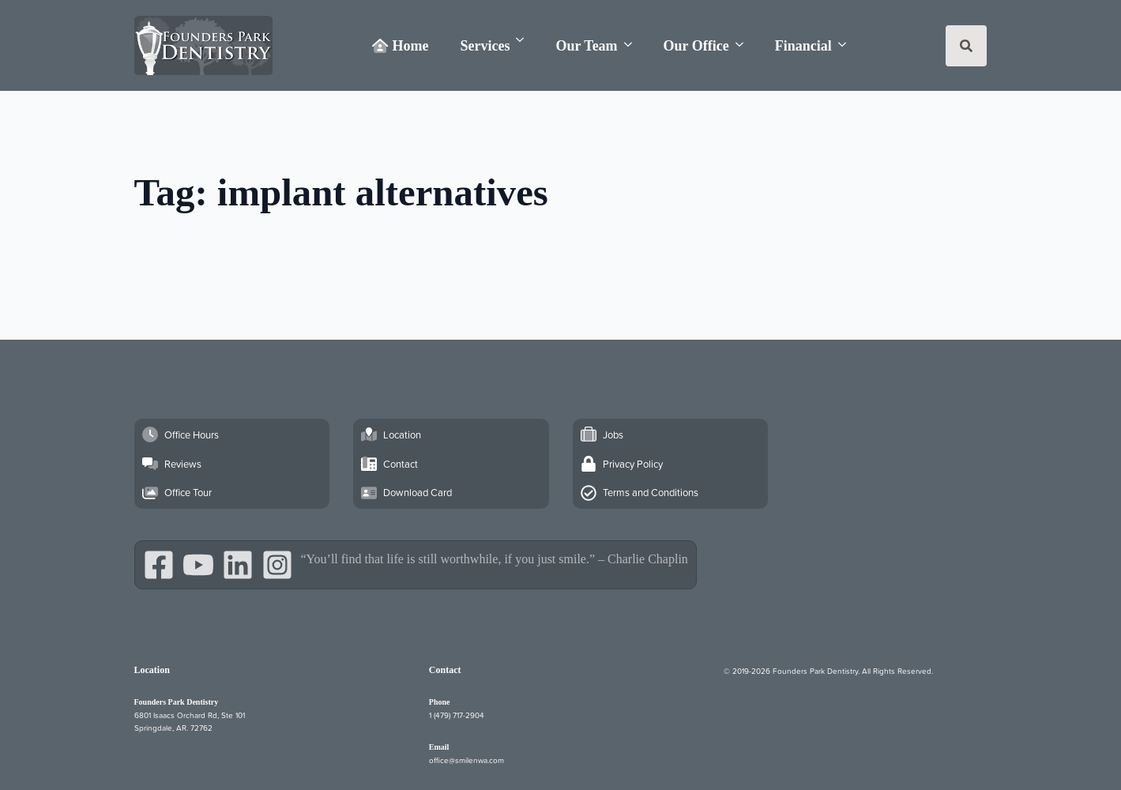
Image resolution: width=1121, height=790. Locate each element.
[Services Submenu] (525, 40)
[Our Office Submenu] (744, 45)
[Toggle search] (966, 45)
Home (400, 46)
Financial (803, 46)
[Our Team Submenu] (633, 45)
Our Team (586, 46)
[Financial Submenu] (847, 45)
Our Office (696, 46)
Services (485, 46)
